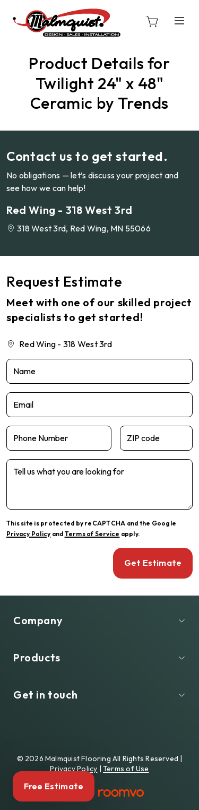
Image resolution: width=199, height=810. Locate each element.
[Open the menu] (179, 21)
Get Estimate (152, 562)
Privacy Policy (28, 534)
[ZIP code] (156, 438)
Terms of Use (126, 768)
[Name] (99, 371)
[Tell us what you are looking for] (99, 484)
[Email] (99, 404)
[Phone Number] (58, 438)
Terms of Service (92, 534)
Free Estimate (53, 786)
